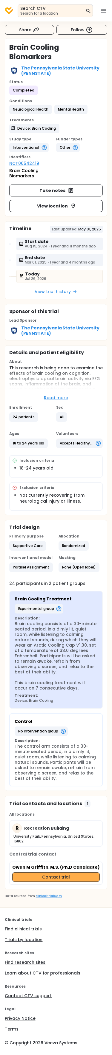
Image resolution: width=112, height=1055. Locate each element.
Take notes (56, 190)
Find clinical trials (23, 929)
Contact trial (56, 877)
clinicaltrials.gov (49, 896)
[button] (30, 109)
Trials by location (23, 940)
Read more (56, 397)
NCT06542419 (24, 163)
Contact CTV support (28, 996)
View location (56, 206)
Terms (12, 1029)
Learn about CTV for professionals (42, 973)
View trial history (56, 292)
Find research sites (25, 962)
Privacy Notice (20, 1018)
